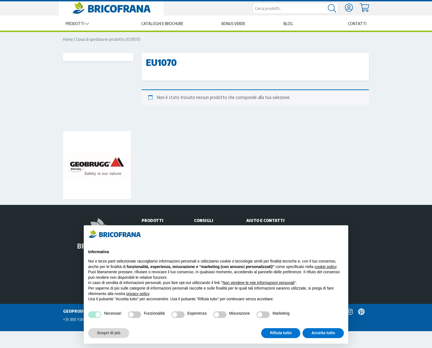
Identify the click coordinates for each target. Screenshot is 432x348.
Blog (288, 23)
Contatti (357, 23)
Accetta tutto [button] (323, 333)
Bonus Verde (233, 23)
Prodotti (75, 23)
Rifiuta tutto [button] (281, 333)
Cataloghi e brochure (162, 23)
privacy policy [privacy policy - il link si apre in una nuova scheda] (137, 293)
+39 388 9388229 (77, 319)
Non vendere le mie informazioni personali (258, 282)
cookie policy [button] (325, 266)
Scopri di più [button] (108, 333)
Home (68, 39)
